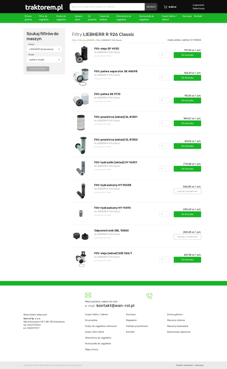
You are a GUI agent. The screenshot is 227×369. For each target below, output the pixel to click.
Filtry (74, 40)
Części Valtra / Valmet (169, 18)
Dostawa (187, 16)
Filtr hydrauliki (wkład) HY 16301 (115, 162)
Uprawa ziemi (78, 18)
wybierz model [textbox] (36, 59)
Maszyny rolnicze (176, 320)
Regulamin (131, 320)
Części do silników (104, 18)
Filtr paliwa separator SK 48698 (115, 71)
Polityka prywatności (137, 326)
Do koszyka (187, 55)
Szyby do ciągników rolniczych (101, 326)
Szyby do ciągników (61, 18)
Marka (31, 44)
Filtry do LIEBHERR (86, 40)
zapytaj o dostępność (187, 191)
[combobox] (44, 49)
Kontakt (198, 16)
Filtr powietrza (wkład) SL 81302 (116, 139)
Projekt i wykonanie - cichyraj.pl (190, 365)
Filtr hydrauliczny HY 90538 (112, 185)
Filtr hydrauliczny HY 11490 (112, 207)
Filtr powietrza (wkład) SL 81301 (115, 117)
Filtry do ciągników (44, 18)
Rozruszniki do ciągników (146, 18)
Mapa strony (91, 349)
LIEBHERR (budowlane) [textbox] (41, 49)
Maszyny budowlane (177, 326)
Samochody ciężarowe (179, 332)
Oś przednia (92, 18)
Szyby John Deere (94, 332)
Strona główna (28, 18)
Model (31, 54)
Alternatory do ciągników (123, 18)
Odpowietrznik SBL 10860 (111, 230)
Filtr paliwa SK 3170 (107, 94)
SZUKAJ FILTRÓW (37, 69)
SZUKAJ (151, 6)
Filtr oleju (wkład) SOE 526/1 (113, 253)
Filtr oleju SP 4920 (106, 48)
